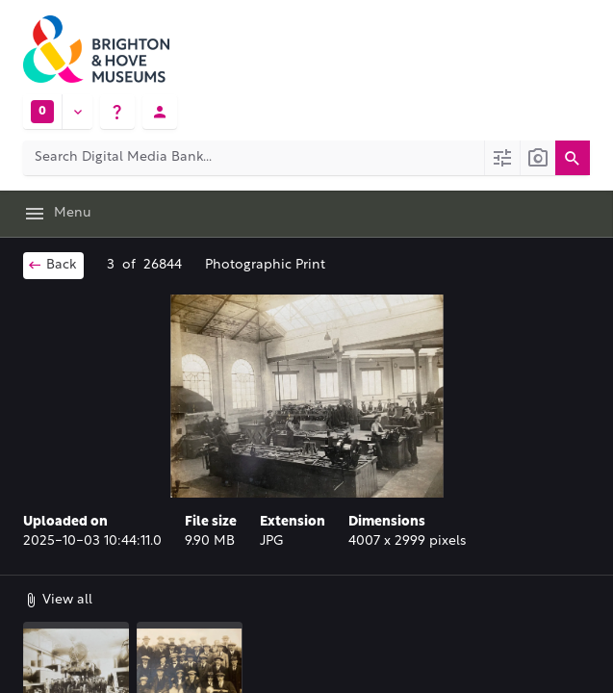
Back (51, 264)
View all (57, 599)
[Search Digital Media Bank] (253, 158)
